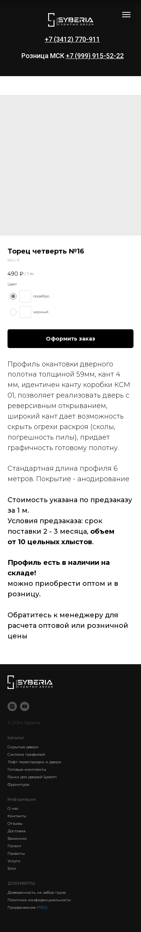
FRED (42, 907)
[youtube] (24, 706)
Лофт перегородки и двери (34, 761)
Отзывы (15, 823)
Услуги (14, 860)
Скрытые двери (23, 746)
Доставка (17, 830)
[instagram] (12, 706)
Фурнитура (18, 784)
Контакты (17, 815)
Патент (14, 845)
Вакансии (17, 838)
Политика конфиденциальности (39, 899)
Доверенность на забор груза (37, 892)
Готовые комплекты (27, 769)
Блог (12, 868)
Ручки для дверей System (32, 776)
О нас (13, 808)
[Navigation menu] (126, 14)
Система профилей (26, 754)
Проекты (16, 853)
